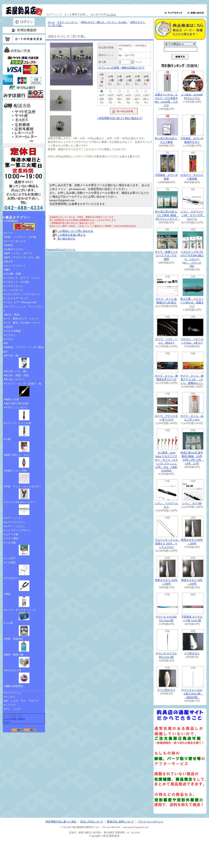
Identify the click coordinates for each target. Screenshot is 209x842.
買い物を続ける (66, 238)
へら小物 (24, 549)
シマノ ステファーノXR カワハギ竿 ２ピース (192, 215)
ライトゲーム (13, 692)
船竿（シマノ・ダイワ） (19, 253)
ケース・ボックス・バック (24, 614)
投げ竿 (9, 261)
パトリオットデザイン (18, 530)
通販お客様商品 (14, 686)
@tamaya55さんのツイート (61, 249)
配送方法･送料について (120, 821)
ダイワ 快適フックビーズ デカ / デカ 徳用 (166, 255)
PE (6, 343)
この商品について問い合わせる (75, 231)
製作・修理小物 (24, 660)
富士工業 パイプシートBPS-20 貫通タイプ (191, 302)
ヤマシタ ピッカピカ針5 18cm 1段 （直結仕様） (192, 694)
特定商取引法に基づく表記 (61, 821)
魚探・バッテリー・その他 (20, 236)
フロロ (9, 339)
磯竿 (7, 269)
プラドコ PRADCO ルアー (24, 508)
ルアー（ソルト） (15, 526)
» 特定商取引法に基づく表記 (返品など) (119, 118)
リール (9, 232)
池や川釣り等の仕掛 (16, 403)
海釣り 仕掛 (12, 399)
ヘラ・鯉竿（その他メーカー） (23, 322)
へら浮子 (10, 558)
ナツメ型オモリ (166, 690)
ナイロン (10, 335)
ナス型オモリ (192, 653)
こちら (112, 14)
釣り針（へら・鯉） (16, 371)
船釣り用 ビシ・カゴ (24, 461)
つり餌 (24, 629)
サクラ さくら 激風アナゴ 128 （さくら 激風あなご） (191, 379)
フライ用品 (11, 538)
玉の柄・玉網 (13, 273)
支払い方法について (91, 821)
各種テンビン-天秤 (24, 477)
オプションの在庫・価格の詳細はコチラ (122, 67)
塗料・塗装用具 (24, 645)
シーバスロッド (14, 290)
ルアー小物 (11, 534)
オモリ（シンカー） (24, 413)
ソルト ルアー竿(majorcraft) (20, 302)
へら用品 (24, 568)
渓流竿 (9, 327)
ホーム (51, 22)
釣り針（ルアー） (15, 379)
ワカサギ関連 (13, 331)
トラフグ (10, 704)
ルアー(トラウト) (15, 522)
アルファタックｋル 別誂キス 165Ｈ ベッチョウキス (167, 543)
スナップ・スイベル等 (24, 429)
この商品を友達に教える (71, 234)
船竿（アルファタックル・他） (23, 257)
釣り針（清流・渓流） (18, 375)
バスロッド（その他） (18, 281)
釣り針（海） (24, 361)
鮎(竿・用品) (12, 314)
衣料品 (9, 245)
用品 (24, 600)
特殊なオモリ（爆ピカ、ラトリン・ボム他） (104, 22)
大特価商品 (24, 225)
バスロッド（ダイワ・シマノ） (23, 277)
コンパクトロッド (15, 265)
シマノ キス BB (192, 503)
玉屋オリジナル (14, 249)
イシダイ (10, 696)
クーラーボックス (15, 241)
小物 (24, 445)
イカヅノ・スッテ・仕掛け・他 (24, 389)
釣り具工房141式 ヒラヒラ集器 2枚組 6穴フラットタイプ (167, 215)
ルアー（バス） (14, 517)
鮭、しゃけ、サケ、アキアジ (22, 700)
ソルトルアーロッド (16, 298)
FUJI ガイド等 (24, 676)
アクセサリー (24, 584)
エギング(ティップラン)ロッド (22, 294)
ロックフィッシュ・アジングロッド (23, 308)
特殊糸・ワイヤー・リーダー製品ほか (23, 349)
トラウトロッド (14, 286)
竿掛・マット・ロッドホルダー (24, 492)
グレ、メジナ (13, 708)
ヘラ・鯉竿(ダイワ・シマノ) (21, 318)
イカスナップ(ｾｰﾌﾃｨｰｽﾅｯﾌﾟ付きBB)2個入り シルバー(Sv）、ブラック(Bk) (192, 259)
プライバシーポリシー (150, 821)
